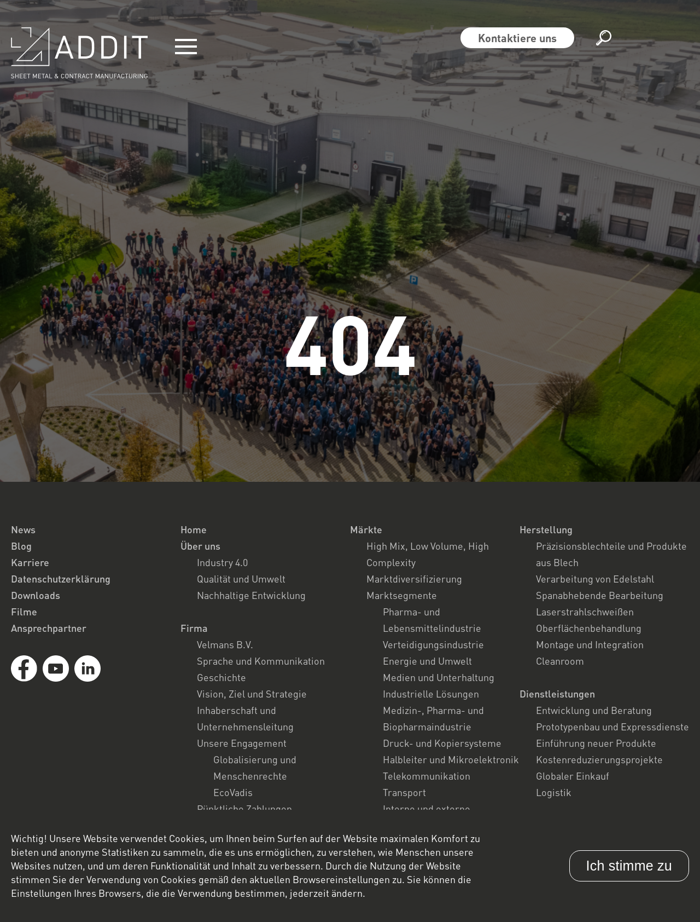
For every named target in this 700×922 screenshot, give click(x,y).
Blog (21, 546)
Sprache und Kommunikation (261, 661)
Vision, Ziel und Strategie (252, 694)
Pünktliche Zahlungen (244, 809)
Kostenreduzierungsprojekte (599, 759)
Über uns (200, 546)
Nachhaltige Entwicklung (251, 595)
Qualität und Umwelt (241, 579)
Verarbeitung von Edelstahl (595, 579)
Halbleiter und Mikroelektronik (451, 759)
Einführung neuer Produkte (596, 743)
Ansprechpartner (48, 628)
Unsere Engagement (242, 743)
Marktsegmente (401, 595)
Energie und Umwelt (427, 661)
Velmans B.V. (225, 644)
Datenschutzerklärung (60, 579)
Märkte (366, 529)
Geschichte (221, 677)
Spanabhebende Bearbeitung (599, 595)
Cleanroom (560, 661)
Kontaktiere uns (517, 37)
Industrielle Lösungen (431, 694)
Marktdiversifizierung (414, 579)
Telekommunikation (426, 776)
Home (193, 529)
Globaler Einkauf (572, 776)
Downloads (35, 595)
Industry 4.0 (222, 562)
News (23, 529)
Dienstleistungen (557, 694)
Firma (194, 628)
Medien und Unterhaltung (438, 677)
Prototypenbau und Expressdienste (612, 727)
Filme (24, 612)
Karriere (30, 562)
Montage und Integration (590, 644)
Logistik (553, 792)
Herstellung (546, 529)
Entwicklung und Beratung (594, 710)
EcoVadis (233, 792)
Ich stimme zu (629, 865)
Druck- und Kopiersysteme (442, 743)
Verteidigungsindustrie (433, 644)
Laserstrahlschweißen (585, 612)
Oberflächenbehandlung (588, 628)
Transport (404, 792)
